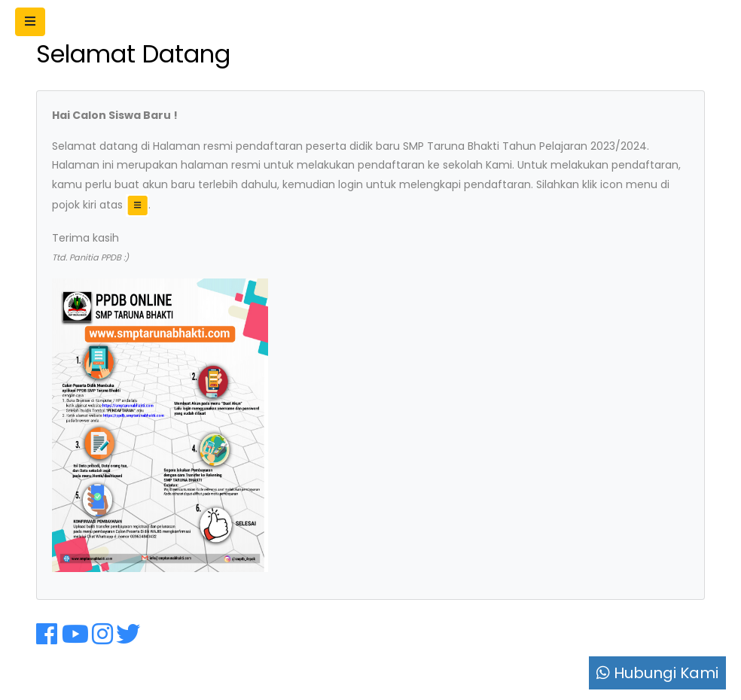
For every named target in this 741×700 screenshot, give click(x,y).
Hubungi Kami (657, 672)
